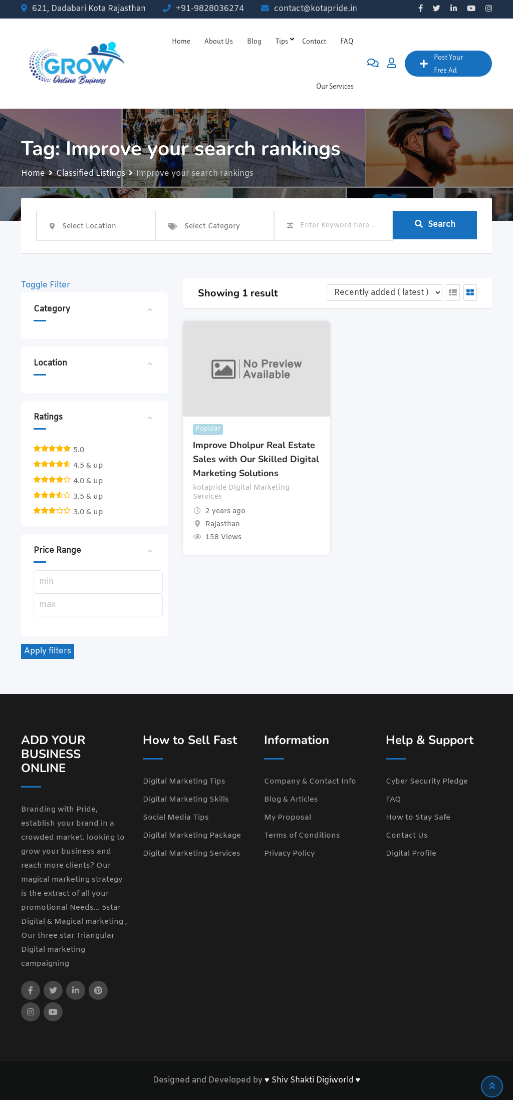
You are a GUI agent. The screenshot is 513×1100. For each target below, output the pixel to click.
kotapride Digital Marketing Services (241, 493)
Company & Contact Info (310, 782)
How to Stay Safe (418, 818)
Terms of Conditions (302, 836)
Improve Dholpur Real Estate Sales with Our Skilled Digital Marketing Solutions (256, 459)
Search (435, 225)
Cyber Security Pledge (427, 782)
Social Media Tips (176, 818)
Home (181, 41)
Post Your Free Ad (441, 64)
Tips (282, 41)
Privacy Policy (289, 854)
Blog (254, 41)
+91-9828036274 (210, 9)
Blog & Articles (291, 800)
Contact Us (407, 836)
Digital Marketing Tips (184, 782)
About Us (218, 41)
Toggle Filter (45, 285)
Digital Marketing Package (192, 836)
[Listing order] (384, 292)
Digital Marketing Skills (186, 800)
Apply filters (47, 651)
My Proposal (287, 818)
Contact (314, 41)
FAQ (347, 41)
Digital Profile (411, 854)
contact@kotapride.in (315, 9)
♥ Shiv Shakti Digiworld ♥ (312, 1080)
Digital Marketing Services (191, 854)
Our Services (335, 86)
